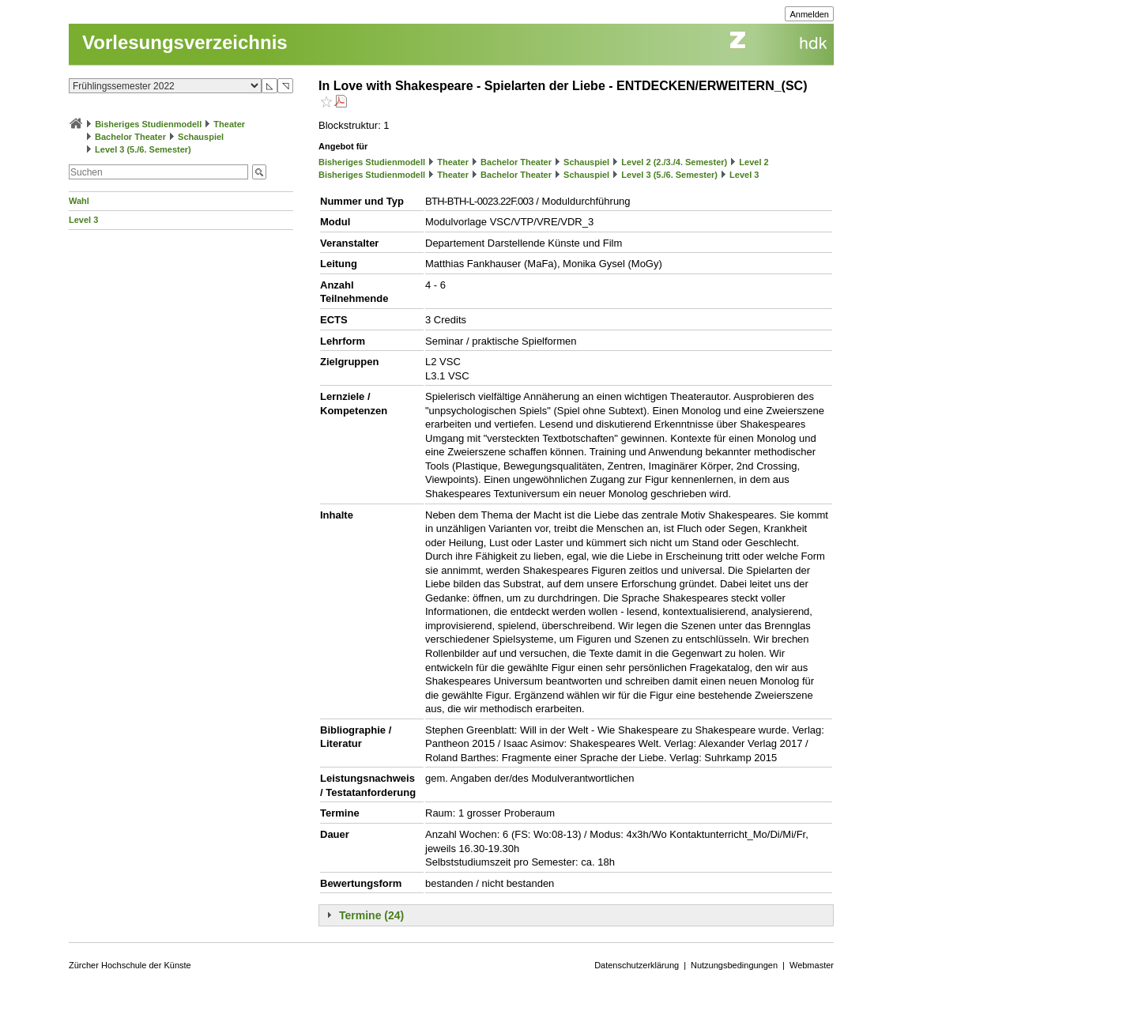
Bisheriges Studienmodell (148, 124)
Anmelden (809, 14)
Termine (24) (371, 915)
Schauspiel (201, 136)
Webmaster (811, 965)
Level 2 (753, 162)
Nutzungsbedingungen (734, 965)
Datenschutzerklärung (636, 965)
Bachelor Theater (130, 136)
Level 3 (83, 219)
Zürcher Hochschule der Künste (130, 965)
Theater (229, 124)
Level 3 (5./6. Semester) (143, 149)
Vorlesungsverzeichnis (185, 42)
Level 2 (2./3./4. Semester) (674, 162)
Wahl (79, 201)
